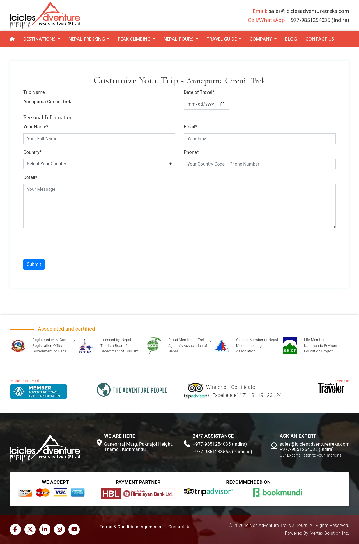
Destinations (39, 39)
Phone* (191, 152)
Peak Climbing (134, 39)
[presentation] (66, 244)
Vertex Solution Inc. (329, 533)
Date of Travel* (199, 92)
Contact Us (319, 39)
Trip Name (34, 92)
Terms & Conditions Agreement (131, 526)
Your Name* (35, 126)
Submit (34, 264)
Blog (291, 39)
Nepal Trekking (86, 39)
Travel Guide (221, 39)
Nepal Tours (179, 39)
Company (261, 39)
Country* (32, 152)
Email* (190, 126)
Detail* (30, 177)
